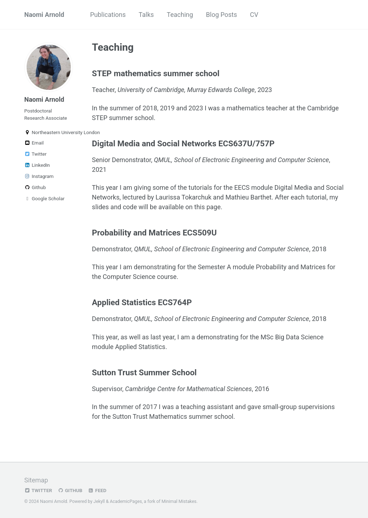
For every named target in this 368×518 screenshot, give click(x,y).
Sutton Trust (130, 416)
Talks (146, 14)
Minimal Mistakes (178, 501)
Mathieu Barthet (248, 197)
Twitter (35, 154)
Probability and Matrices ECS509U (154, 232)
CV (254, 14)
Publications (108, 14)
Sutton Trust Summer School (144, 372)
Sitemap (36, 480)
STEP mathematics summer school (156, 73)
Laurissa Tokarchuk (184, 197)
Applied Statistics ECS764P (142, 302)
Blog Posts (221, 14)
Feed (97, 490)
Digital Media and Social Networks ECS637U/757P (183, 143)
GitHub (70, 490)
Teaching (180, 14)
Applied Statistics (140, 346)
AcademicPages (126, 501)
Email (34, 143)
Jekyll (99, 501)
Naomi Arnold (44, 14)
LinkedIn (37, 165)
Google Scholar (44, 198)
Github (35, 187)
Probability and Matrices (291, 267)
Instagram (39, 176)
